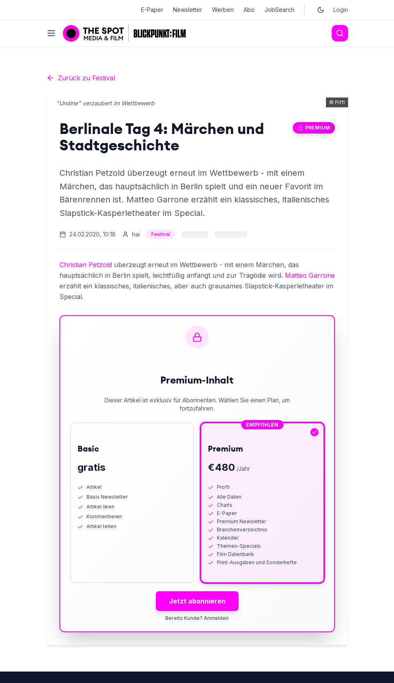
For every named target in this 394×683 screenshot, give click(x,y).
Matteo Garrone (310, 275)
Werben (223, 9)
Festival (160, 234)
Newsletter (187, 9)
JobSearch (279, 9)
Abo (249, 9)
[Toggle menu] (51, 33)
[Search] (340, 33)
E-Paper (152, 9)
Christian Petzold (85, 265)
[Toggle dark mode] (320, 10)
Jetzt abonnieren (197, 601)
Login (340, 9)
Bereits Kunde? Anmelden (197, 618)
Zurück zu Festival (80, 78)
